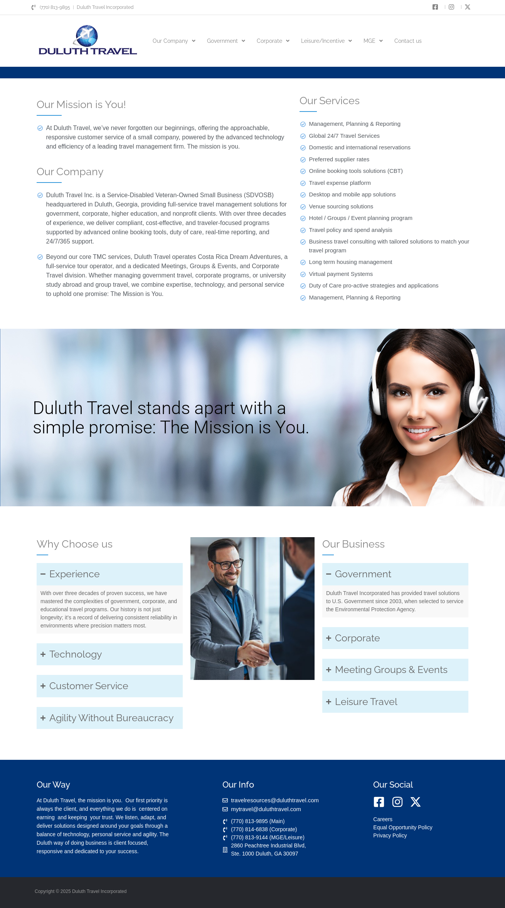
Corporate (273, 41)
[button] (174, 40)
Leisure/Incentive (326, 41)
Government (226, 41)
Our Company (174, 41)
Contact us (408, 41)
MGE (373, 41)
